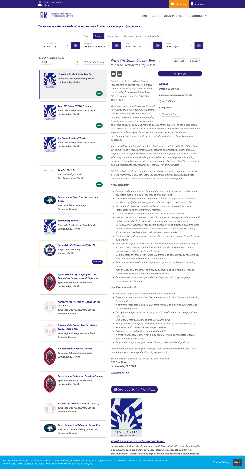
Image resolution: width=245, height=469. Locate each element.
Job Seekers (179, 4)
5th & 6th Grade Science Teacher (75, 74)
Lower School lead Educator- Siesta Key (79, 424)
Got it (237, 462)
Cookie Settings (221, 462)
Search (87, 36)
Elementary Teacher (68, 220)
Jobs (155, 16)
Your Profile (174, 16)
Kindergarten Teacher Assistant (75, 348)
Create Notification (94, 62)
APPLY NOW (180, 73)
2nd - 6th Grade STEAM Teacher (74, 106)
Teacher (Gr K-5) (66, 169)
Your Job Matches (132, 36)
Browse (98, 36)
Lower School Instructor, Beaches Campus (80, 376)
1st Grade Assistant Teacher (73, 138)
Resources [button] (196, 16)
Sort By (45, 62)
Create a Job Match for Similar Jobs (136, 389)
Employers (198, 4)
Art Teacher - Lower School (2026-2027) (78, 403)
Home (144, 16)
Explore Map (113, 36)
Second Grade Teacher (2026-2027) (76, 245)
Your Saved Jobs (153, 36)
